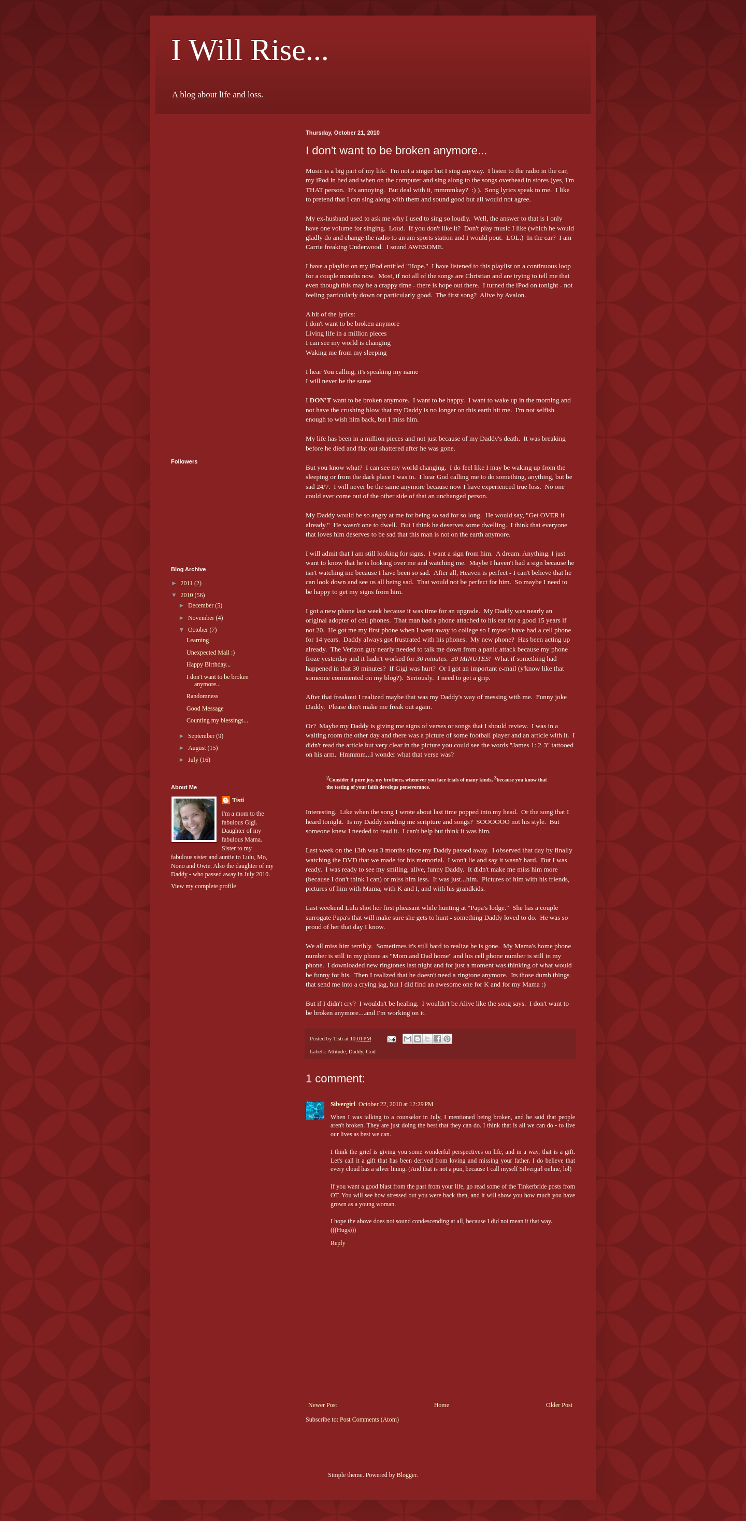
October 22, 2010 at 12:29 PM (396, 1104)
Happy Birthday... (209, 664)
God (371, 1051)
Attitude (336, 1051)
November (202, 617)
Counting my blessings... (217, 720)
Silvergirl (343, 1104)
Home (441, 1405)
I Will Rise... (250, 50)
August (198, 747)
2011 (188, 583)
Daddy (356, 1051)
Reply (338, 1243)
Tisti (238, 800)
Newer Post (322, 1405)
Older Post (559, 1405)
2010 (188, 595)
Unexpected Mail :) (211, 652)
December (201, 605)
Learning (198, 640)
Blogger (407, 1475)
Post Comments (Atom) (369, 1419)
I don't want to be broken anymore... (218, 680)
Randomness (202, 696)
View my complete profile (203, 886)
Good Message (205, 708)
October (199, 629)
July (194, 759)
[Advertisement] (212, 284)
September (202, 736)
